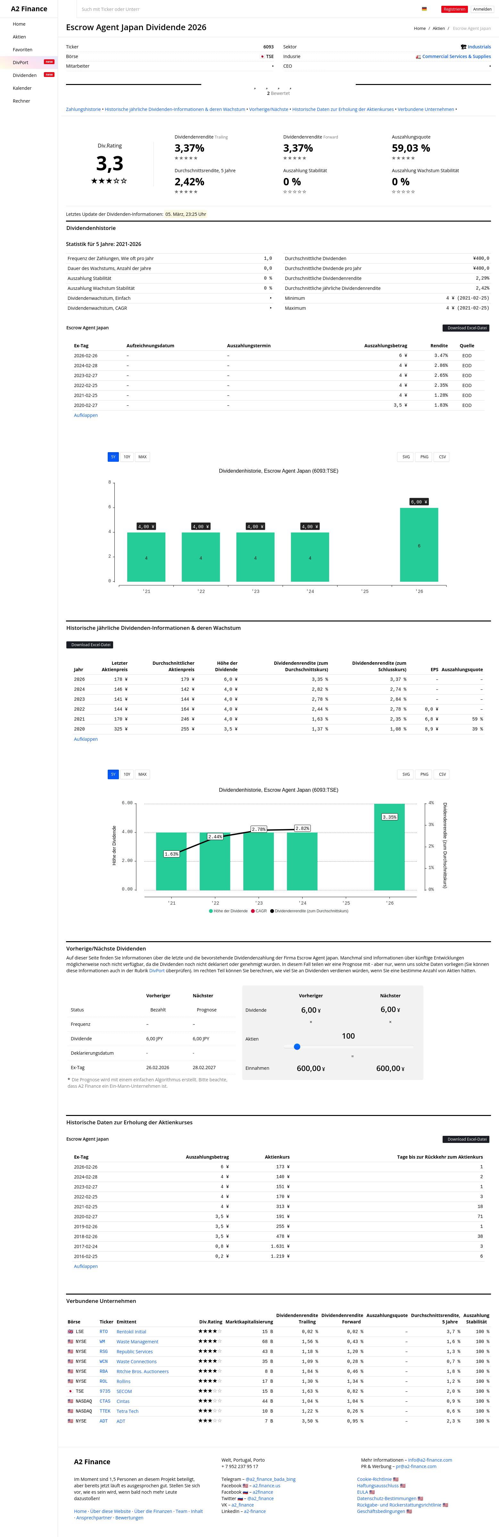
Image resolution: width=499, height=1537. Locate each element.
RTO (104, 1331)
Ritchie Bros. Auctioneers (143, 1371)
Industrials (479, 47)
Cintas (123, 1401)
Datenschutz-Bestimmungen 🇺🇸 (390, 1498)
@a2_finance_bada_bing (270, 1479)
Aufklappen (86, 415)
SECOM (124, 1391)
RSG (104, 1351)
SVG (405, 457)
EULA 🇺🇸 (366, 1492)
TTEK (105, 1411)
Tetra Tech (128, 1411)
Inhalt (197, 1511)
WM (102, 1341)
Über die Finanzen (153, 1511)
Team (181, 1511)
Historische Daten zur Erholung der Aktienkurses (343, 109)
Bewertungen (129, 1518)
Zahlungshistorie (83, 109)
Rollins (123, 1381)
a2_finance (243, 1505)
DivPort (157, 970)
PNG (423, 457)
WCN (104, 1361)
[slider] (297, 1046)
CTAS (105, 1401)
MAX (142, 457)
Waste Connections (137, 1361)
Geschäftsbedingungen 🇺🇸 (384, 1511)
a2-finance (255, 1511)
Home (420, 28)
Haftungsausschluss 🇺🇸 (381, 1485)
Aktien (439, 28)
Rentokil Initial (131, 1332)
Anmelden (482, 9)
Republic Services (135, 1351)
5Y (113, 457)
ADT (104, 1421)
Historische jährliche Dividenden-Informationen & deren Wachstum (175, 109)
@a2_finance (260, 1498)
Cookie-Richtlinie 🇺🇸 (377, 1479)
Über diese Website (110, 1511)
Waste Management (137, 1342)
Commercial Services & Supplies (456, 56)
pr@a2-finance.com (416, 1466)
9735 (105, 1391)
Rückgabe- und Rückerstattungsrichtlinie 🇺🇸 (402, 1505)
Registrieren (454, 9)
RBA (104, 1371)
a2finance (263, 1492)
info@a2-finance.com (430, 1460)
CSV (441, 457)
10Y (127, 457)
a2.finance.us (266, 1485)
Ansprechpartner (94, 1518)
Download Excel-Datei (466, 328)
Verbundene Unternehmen (426, 109)
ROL (104, 1381)
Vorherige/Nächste (268, 109)
